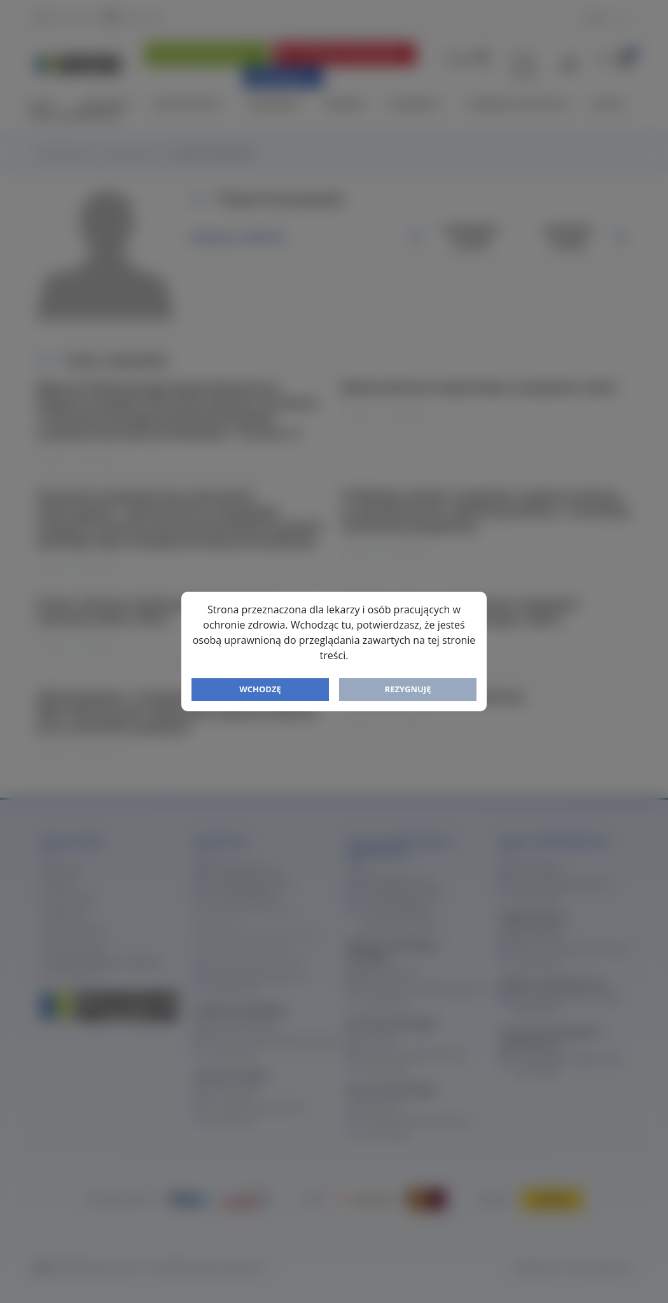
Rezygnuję (408, 689)
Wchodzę (260, 689)
